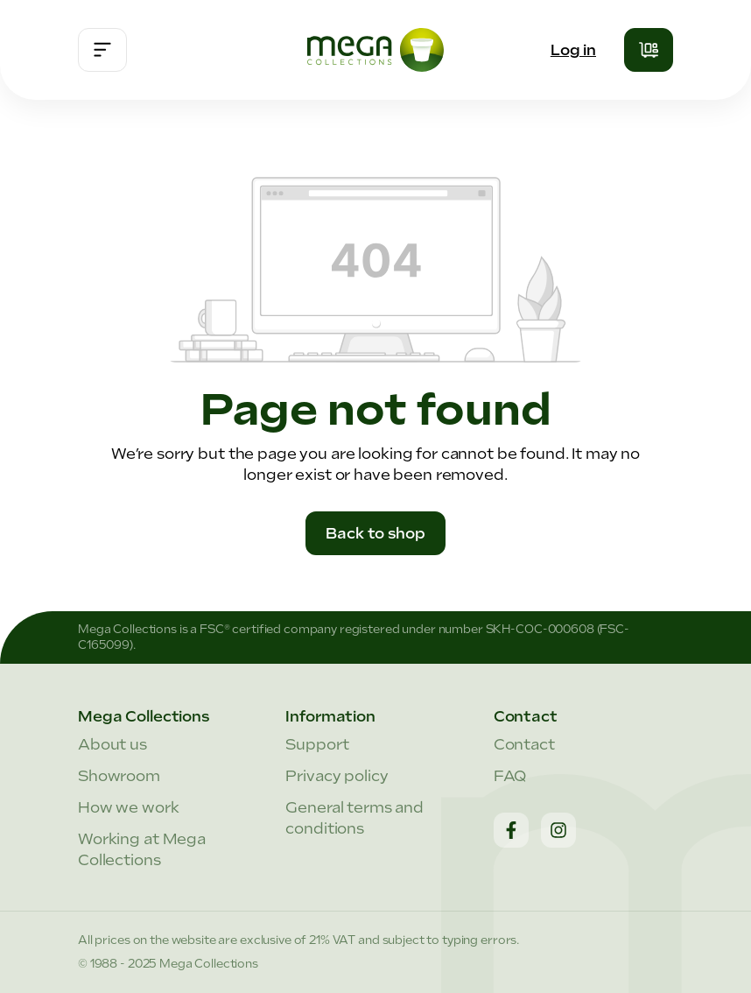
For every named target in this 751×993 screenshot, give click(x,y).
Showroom (119, 776)
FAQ (510, 776)
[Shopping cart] (648, 50)
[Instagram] (558, 830)
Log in (573, 50)
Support (316, 744)
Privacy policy (336, 776)
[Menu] (102, 50)
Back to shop (375, 533)
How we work (128, 807)
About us (112, 744)
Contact (524, 744)
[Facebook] (511, 830)
